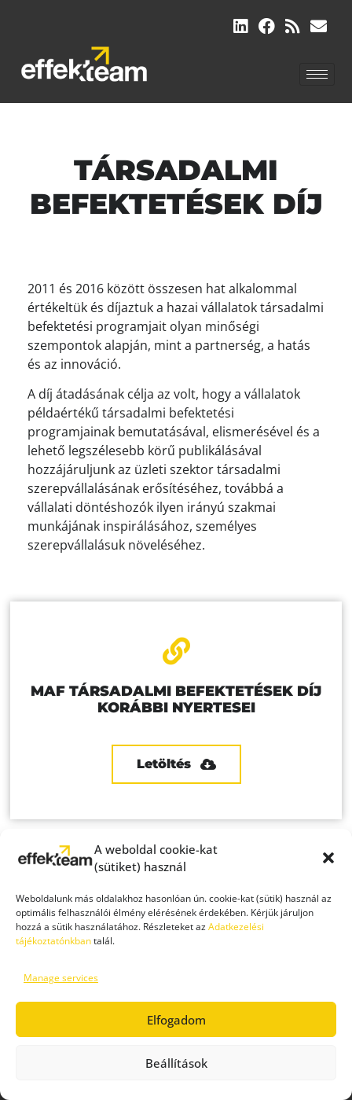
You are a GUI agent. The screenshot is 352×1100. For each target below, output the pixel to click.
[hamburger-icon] (317, 74)
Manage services (61, 977)
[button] (328, 858)
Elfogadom (176, 1020)
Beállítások (176, 1063)
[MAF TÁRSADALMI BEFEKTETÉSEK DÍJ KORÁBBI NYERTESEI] (176, 650)
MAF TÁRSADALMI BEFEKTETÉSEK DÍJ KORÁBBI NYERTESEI (176, 699)
